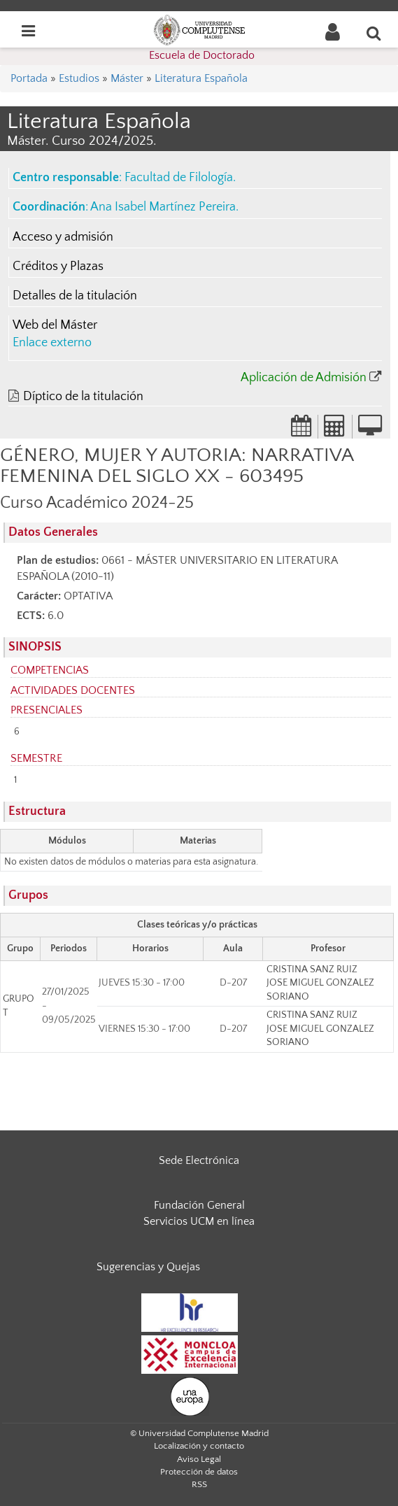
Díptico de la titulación (83, 397)
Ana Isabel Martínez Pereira (163, 207)
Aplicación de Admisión (304, 378)
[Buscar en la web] (374, 32)
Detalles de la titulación (75, 296)
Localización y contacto (199, 1446)
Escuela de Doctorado (202, 55)
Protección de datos (199, 1472)
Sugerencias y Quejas (148, 1266)
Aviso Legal (199, 1459)
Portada (29, 78)
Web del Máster (55, 325)
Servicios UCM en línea (199, 1221)
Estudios (79, 78)
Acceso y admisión (63, 237)
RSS (199, 1484)
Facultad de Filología (179, 178)
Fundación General (199, 1205)
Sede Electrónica (199, 1160)
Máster (127, 78)
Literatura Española (201, 78)
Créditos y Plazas (58, 267)
